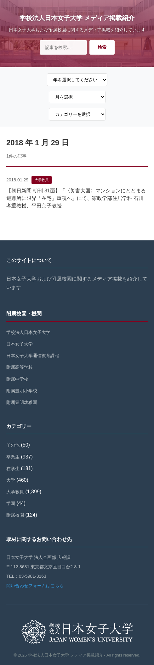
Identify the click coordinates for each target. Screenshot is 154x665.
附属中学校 (17, 379)
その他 (13, 445)
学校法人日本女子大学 (28, 332)
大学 (10, 480)
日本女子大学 (19, 343)
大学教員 (41, 180)
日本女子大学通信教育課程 (32, 355)
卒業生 (13, 456)
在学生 (13, 468)
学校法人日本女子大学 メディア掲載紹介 (77, 17)
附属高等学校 (19, 367)
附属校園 (15, 515)
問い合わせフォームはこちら (35, 585)
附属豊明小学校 (21, 390)
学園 (10, 503)
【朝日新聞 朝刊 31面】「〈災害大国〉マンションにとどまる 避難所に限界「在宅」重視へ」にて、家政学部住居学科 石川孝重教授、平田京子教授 (78, 198)
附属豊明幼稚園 (21, 402)
